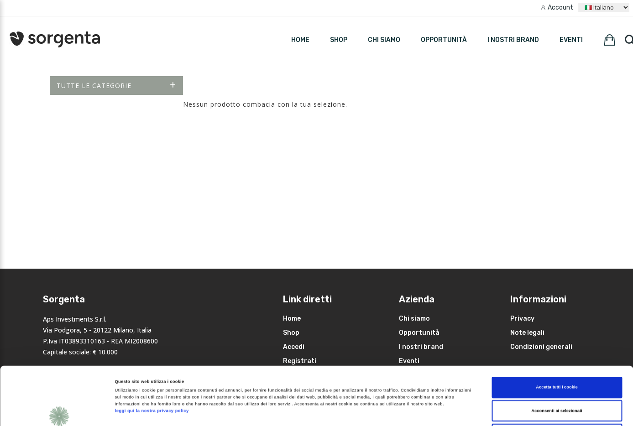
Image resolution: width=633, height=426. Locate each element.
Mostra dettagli (382, 411)
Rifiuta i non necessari (557, 376)
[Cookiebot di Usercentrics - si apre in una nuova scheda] (59, 410)
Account (560, 7)
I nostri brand (513, 40)
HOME (300, 40)
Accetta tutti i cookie (557, 329)
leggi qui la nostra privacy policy (152, 353)
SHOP (338, 40)
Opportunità (444, 40)
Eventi (571, 40)
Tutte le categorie (117, 85)
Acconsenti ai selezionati (556, 353)
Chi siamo (384, 40)
